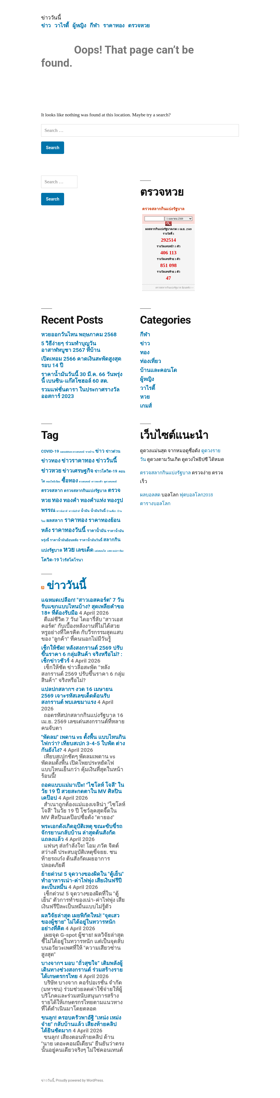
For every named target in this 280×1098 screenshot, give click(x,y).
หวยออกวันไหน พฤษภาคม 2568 (79, 334)
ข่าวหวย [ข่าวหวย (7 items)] (51, 470)
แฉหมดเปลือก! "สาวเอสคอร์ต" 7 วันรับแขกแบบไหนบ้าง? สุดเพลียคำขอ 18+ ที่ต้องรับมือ (82, 606)
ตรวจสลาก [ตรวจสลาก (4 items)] (52, 490)
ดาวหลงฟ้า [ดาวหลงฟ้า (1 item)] (97, 481)
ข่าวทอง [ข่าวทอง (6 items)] (50, 460)
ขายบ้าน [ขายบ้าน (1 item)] (90, 451)
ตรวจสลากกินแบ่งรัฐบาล (165, 473)
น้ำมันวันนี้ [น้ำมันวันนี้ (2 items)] (98, 511)
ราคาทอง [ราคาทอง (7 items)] (75, 520)
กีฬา (95, 25)
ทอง (144, 352)
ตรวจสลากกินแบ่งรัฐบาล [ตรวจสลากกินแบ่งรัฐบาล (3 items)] (85, 490)
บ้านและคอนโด (158, 370)
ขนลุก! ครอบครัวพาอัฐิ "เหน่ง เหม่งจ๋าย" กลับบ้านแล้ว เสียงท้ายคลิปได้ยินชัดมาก (81, 1024)
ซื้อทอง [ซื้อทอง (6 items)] (69, 480)
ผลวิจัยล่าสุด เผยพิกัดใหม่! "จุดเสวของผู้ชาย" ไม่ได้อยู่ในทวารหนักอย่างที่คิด (80, 922)
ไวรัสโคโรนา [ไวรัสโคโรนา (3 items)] (71, 560)
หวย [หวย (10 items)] (69, 549)
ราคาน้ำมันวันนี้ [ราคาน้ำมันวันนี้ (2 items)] (90, 540)
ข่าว (46, 25)
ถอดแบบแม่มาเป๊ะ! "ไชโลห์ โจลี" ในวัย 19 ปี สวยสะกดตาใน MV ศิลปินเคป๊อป (82, 791)
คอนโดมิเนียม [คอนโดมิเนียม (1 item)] (53, 481)
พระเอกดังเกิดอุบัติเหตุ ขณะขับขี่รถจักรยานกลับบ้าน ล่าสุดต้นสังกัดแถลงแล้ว (81, 832)
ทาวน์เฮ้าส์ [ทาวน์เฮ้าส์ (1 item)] (74, 511)
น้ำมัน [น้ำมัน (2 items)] (85, 511)
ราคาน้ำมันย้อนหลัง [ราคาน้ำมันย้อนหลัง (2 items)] (64, 540)
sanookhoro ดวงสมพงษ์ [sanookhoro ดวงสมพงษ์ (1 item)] (72, 451)
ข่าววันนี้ (51, 17)
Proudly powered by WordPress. (80, 1080)
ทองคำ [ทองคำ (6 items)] (71, 500)
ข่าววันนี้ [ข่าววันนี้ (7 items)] (106, 460)
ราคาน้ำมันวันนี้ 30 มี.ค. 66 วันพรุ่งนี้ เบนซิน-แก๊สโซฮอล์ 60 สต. (81, 377)
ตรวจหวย (139, 25)
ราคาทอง (113, 25)
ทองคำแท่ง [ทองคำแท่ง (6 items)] (93, 500)
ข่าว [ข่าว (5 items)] (99, 451)
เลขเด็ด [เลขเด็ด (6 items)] (84, 550)
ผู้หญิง (79, 25)
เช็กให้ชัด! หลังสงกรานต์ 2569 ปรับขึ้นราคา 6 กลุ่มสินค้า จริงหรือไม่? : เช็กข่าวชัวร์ (82, 654)
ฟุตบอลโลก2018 (196, 495)
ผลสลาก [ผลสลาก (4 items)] (54, 520)
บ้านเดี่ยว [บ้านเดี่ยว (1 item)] (111, 511)
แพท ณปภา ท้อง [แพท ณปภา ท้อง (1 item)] (115, 551)
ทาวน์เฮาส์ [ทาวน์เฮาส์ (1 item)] (61, 511)
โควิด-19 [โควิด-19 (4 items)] (50, 559)
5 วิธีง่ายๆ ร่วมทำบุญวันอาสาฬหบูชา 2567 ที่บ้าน (70, 346)
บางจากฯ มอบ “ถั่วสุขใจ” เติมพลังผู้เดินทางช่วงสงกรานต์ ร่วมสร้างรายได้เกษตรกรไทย (82, 969)
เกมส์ (146, 406)
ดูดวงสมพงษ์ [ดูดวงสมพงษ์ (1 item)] (110, 481)
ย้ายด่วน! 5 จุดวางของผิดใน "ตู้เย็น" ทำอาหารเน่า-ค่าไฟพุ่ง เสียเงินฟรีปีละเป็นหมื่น (82, 880)
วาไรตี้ (61, 25)
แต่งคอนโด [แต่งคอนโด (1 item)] (100, 551)
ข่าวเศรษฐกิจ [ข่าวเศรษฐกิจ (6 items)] (77, 471)
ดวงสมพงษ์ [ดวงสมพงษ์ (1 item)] (84, 481)
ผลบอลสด (150, 495)
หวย (145, 397)
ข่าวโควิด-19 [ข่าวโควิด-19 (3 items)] (105, 471)
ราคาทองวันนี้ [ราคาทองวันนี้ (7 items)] (69, 530)
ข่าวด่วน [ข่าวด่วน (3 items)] (113, 451)
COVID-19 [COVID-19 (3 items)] (50, 451)
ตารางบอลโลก (155, 504)
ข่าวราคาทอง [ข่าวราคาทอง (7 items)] (77, 460)
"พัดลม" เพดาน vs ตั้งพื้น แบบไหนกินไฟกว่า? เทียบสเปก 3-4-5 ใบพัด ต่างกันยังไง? (83, 743)
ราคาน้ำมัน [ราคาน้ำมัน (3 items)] (96, 530)
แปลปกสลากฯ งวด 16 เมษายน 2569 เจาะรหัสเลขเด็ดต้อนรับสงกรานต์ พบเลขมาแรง (76, 695)
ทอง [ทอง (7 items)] (57, 500)
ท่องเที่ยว (150, 361)
